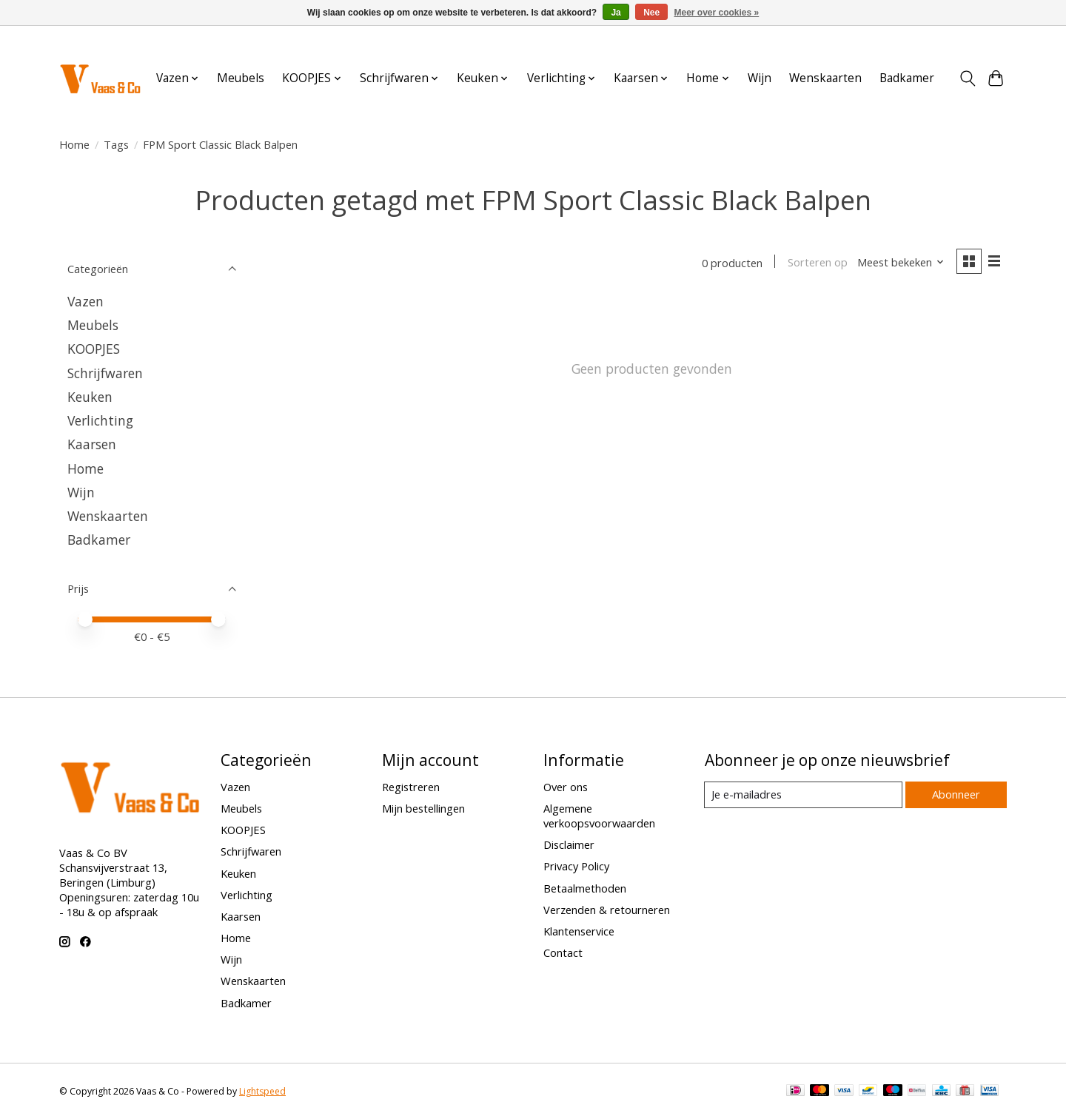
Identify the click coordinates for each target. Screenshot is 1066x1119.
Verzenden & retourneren (606, 909)
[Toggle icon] (967, 78)
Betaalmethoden (584, 888)
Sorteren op (816, 262)
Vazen (85, 301)
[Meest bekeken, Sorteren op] (900, 262)
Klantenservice (578, 931)
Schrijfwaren (105, 373)
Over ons (565, 786)
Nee (651, 12)
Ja (615, 12)
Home (74, 144)
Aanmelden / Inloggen (956, 39)
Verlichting (100, 420)
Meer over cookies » (717, 12)
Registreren (411, 786)
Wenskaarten (825, 78)
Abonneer (955, 794)
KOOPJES (93, 348)
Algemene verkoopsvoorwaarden (599, 815)
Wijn (759, 78)
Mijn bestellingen (423, 808)
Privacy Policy (576, 865)
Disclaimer (568, 844)
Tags (116, 144)
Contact (563, 952)
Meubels (240, 78)
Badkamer (906, 78)
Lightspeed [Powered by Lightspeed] (262, 1091)
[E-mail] (803, 795)
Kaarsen (91, 444)
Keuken (90, 397)
